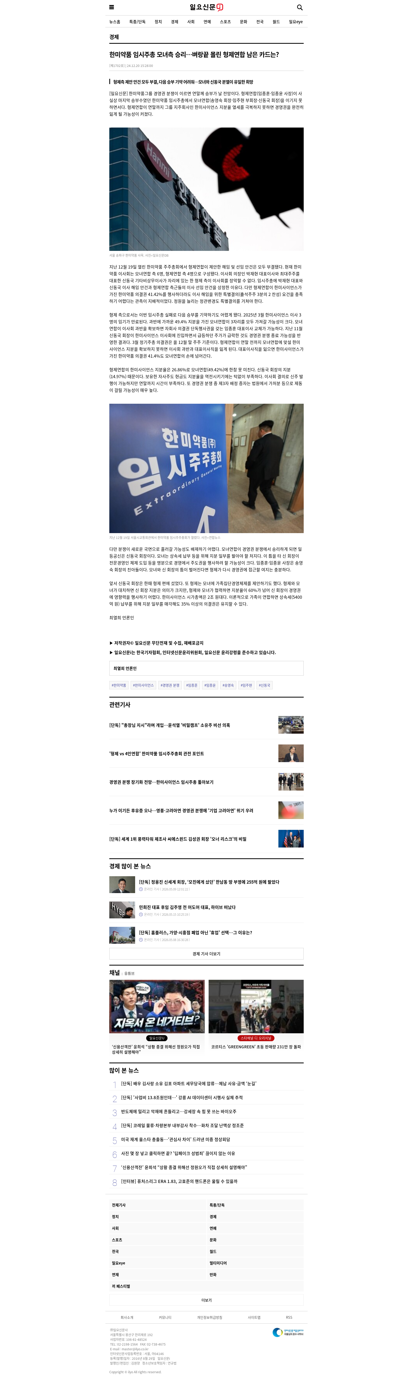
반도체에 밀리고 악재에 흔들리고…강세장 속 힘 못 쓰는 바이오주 (179, 1111)
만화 (213, 1274)
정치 (158, 21)
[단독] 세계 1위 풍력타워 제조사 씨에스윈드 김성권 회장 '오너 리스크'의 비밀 (178, 839)
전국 (260, 21)
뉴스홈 (114, 21)
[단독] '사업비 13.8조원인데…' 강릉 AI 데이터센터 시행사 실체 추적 (182, 1097)
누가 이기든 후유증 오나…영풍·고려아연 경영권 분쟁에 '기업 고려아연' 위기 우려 (181, 810)
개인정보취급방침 (209, 1317)
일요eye (296, 21)
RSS (289, 1317)
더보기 (206, 1300)
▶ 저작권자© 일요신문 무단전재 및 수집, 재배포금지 (156, 643)
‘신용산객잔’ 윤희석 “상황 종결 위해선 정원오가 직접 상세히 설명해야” (184, 1167)
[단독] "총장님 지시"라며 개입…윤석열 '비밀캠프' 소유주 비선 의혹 (169, 725)
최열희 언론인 (125, 668)
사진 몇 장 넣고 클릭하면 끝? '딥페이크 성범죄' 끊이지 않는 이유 (178, 1153)
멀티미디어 (218, 1262)
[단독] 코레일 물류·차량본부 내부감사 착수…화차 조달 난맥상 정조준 (182, 1125)
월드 (276, 21)
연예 (207, 21)
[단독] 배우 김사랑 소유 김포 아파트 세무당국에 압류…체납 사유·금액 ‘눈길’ (189, 1083)
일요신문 (206, 8)
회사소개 (127, 1317)
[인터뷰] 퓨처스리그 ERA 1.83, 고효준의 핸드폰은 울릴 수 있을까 (179, 1181)
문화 (243, 21)
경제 (174, 21)
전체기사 (119, 1204)
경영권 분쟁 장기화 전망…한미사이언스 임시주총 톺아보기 (161, 782)
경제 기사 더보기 (206, 953)
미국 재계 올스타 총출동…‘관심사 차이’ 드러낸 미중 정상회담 (175, 1139)
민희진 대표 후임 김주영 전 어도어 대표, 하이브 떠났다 (187, 907)
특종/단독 (137, 21)
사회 (191, 21)
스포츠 (225, 21)
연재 (115, 1274)
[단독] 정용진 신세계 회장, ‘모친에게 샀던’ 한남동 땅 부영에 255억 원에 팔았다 (209, 882)
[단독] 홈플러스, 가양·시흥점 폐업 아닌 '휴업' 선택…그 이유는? (195, 932)
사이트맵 (254, 1317)
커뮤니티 (165, 1317)
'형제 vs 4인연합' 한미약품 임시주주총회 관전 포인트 (156, 753)
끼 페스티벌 (121, 1286)
